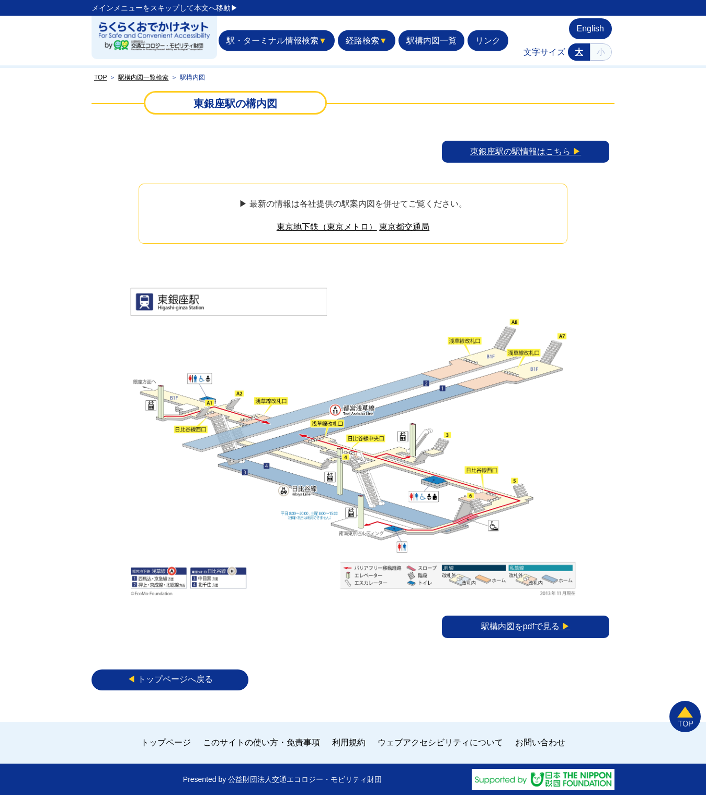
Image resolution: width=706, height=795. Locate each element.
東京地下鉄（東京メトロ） (327, 226)
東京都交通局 (404, 226)
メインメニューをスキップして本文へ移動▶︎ (165, 8)
